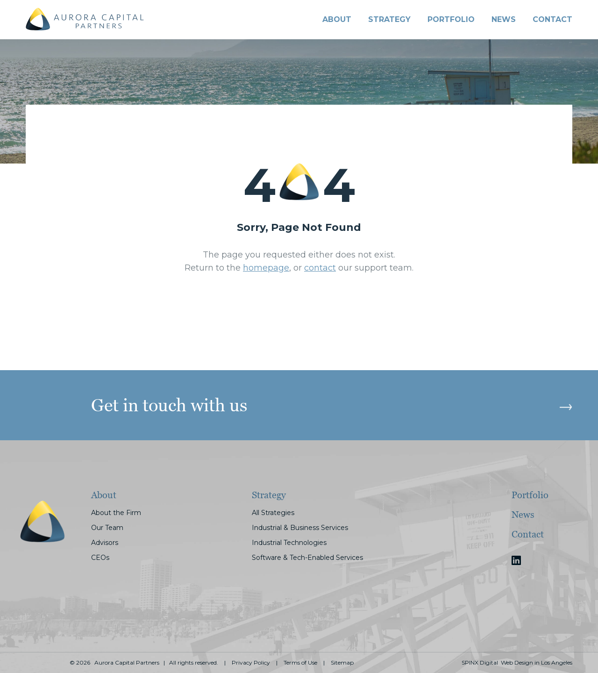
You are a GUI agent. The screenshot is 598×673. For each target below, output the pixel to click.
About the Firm (116, 512)
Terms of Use (300, 662)
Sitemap (342, 662)
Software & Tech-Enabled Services (307, 557)
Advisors (104, 542)
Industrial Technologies (289, 542)
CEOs (100, 557)
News (503, 19)
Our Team (107, 527)
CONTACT (552, 19)
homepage (266, 268)
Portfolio (530, 495)
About (336, 19)
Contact (528, 534)
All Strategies (273, 512)
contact (320, 268)
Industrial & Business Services (300, 527)
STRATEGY (389, 19)
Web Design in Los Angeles (536, 662)
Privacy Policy (251, 662)
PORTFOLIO (451, 19)
